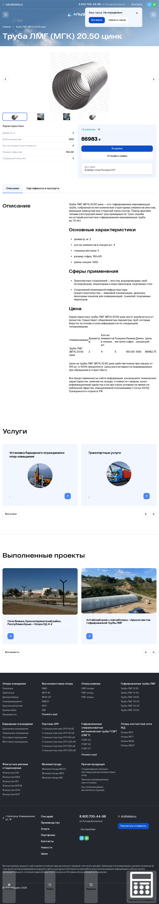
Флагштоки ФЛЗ (11, 790)
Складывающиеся (12, 702)
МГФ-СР (46, 697)
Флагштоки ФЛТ (11, 794)
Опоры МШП (127, 746)
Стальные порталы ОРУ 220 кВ (58, 742)
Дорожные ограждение (15, 729)
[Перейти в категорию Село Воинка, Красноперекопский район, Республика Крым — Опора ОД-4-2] (10, 636)
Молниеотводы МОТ (53, 773)
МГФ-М (46, 693)
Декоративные (10, 697)
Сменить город (117, 20)
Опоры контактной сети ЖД (136, 726)
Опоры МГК (127, 733)
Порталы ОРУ (50, 724)
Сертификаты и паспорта (42, 188)
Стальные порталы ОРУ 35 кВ (58, 729)
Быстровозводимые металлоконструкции (92, 788)
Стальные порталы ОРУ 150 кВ (58, 737)
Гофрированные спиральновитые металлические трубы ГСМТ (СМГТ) (99, 730)
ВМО (44, 688)
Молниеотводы (51, 764)
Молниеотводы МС (52, 778)
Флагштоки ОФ (10, 773)
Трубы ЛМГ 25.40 (130, 706)
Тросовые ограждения (14, 737)
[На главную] (79, 14)
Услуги (45, 829)
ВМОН (45, 702)
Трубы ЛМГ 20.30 (130, 697)
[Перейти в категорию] (68, 496)
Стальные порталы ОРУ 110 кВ (58, 733)
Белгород (136, 4)
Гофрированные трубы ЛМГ (138, 684)
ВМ (43, 710)
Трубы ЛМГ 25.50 (130, 710)
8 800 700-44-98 (90, 4)
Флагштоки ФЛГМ (12, 786)
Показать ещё (49, 714)
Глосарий (47, 817)
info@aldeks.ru (128, 816)
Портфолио (48, 835)
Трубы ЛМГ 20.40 (130, 702)
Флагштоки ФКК (11, 777)
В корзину (117, 149)
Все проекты (12, 652)
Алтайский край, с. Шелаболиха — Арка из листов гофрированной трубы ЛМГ (118, 621)
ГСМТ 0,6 (86, 744)
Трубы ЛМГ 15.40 (130, 693)
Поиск (50, 886)
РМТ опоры (87, 697)
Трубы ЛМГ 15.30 (130, 688)
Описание (12, 188)
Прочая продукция (93, 764)
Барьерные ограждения (17, 724)
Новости (46, 848)
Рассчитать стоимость (133, 826)
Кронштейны (9, 710)
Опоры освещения (14, 684)
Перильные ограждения (15, 733)
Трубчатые (8, 693)
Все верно (96, 20)
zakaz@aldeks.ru (14, 4)
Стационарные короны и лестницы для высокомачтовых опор (98, 772)
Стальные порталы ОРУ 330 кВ (58, 746)
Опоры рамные (90, 684)
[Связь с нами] (153, 14)
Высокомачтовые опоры (57, 684)
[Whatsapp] (154, 4)
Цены (44, 854)
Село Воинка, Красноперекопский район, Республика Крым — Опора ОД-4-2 (34, 623)
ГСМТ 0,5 (86, 740)
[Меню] (5, 14)
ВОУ (44, 706)
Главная (6, 27)
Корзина (91, 886)
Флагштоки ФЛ (10, 781)
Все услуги (11, 514)
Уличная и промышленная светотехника (94, 781)
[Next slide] (153, 79)
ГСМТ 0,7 (86, 749)
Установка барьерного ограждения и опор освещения (36, 454)
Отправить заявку (117, 156)
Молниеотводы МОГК (54, 769)
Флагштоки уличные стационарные (15, 766)
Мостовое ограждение (15, 742)
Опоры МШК (127, 741)
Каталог (9, 887)
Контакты (47, 841)
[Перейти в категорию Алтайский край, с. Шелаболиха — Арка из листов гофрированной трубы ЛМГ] (89, 636)
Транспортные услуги (104, 452)
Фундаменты (9, 715)
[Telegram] (149, 4)
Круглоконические (12, 706)
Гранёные (7, 688)
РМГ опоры (87, 693)
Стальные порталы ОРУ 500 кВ (59, 750)
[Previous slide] (5, 79)
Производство (50, 823)
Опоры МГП (127, 737)
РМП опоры (87, 688)
